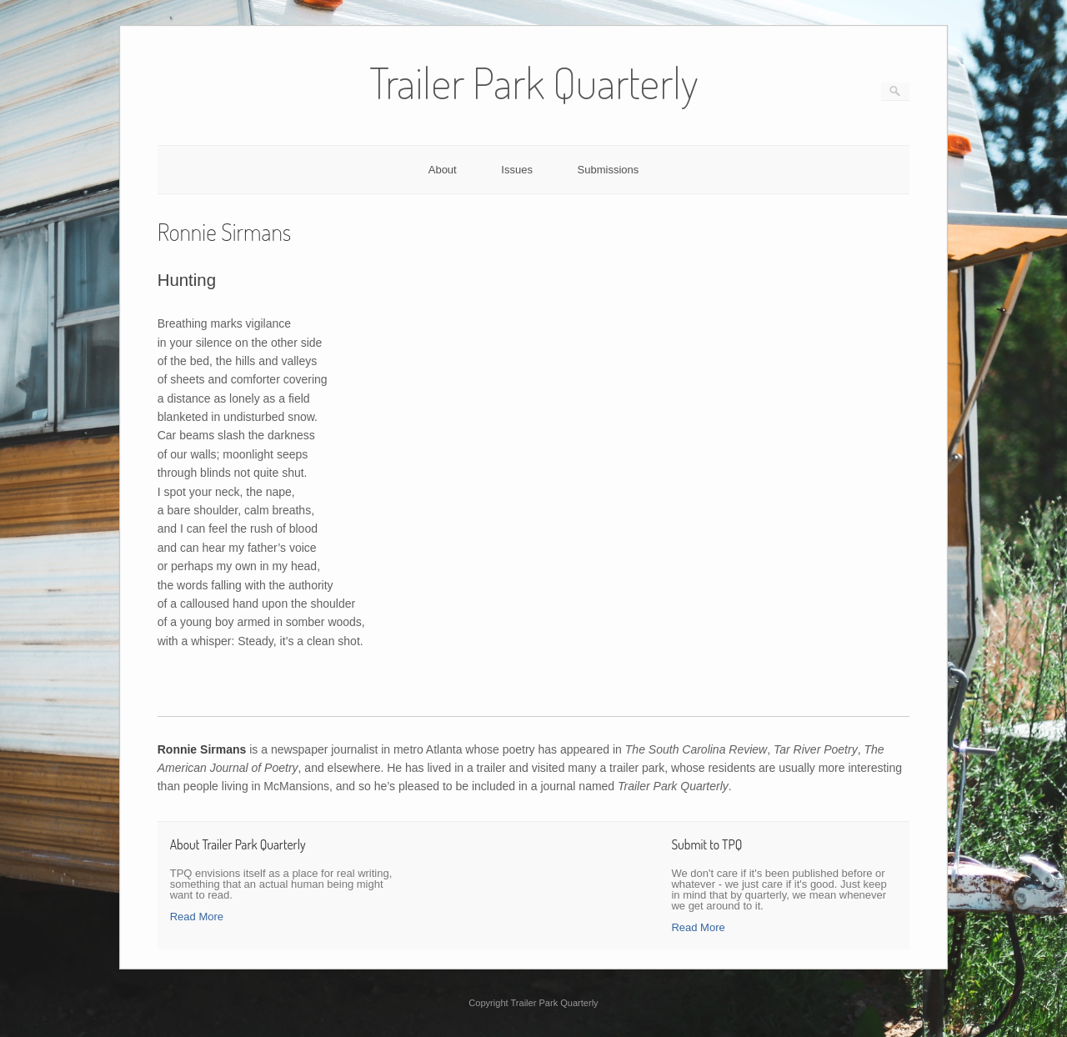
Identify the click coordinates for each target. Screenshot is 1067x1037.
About (442, 169)
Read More (196, 916)
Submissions (608, 169)
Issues (517, 169)
